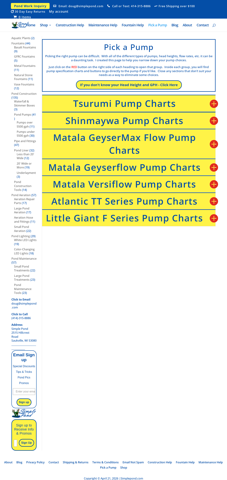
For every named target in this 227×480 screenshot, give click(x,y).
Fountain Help (133, 25)
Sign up (24, 402)
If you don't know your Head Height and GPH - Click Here (129, 84)
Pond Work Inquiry (30, 6)
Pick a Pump (157, 25)
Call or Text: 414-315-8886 (131, 6)
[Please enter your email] (15, 443)
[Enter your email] (24, 391)
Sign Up (26, 442)
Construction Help (70, 25)
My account (58, 12)
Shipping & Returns (75, 462)
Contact (203, 25)
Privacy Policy (35, 462)
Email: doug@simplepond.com (81, 6)
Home (30, 25)
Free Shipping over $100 (177, 6)
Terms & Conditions (105, 462)
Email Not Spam (133, 462)
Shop (44, 25)
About (187, 25)
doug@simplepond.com (24, 303)
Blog (174, 25)
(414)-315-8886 (21, 316)
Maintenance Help (102, 25)
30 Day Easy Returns (30, 12)
